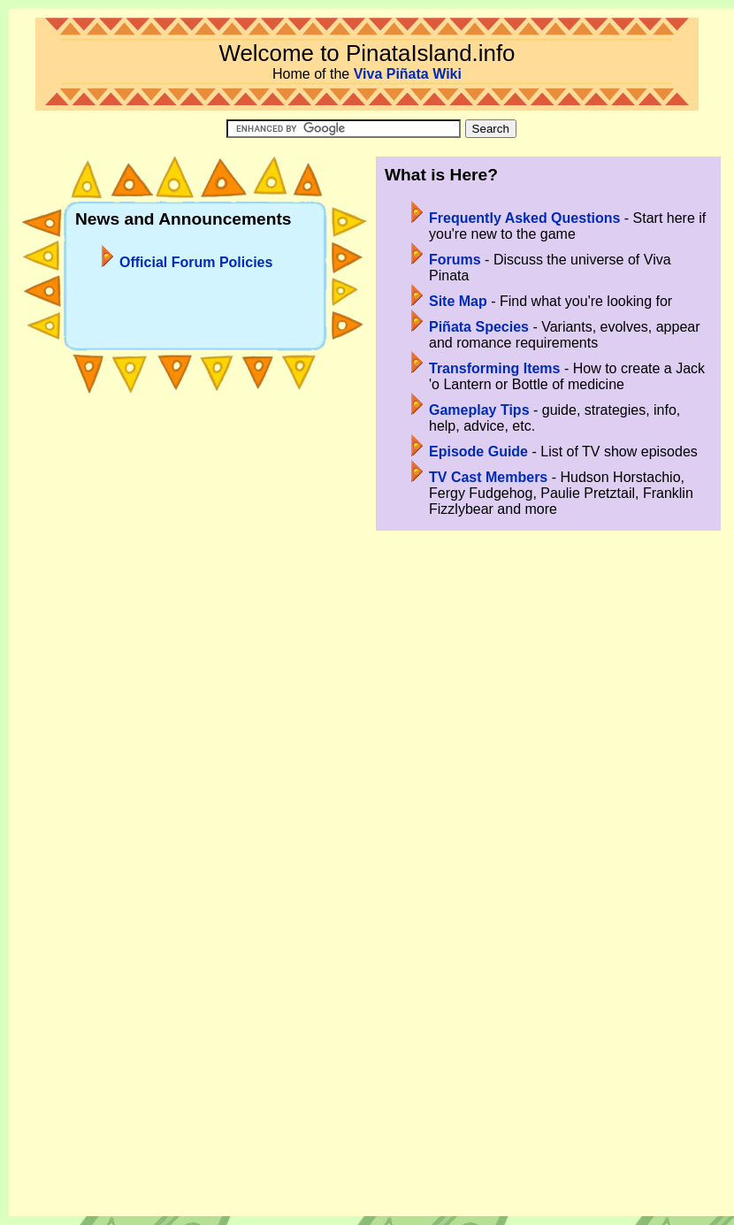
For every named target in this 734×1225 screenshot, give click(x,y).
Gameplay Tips (479, 409)
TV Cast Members (488, 477)
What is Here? (441, 174)
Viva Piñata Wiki (408, 73)
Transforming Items (494, 368)
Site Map (458, 301)
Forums (455, 259)
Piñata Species (479, 326)
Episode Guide (478, 451)
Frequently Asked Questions (524, 218)
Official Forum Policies (195, 262)
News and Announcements (183, 219)
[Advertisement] (371, 760)
